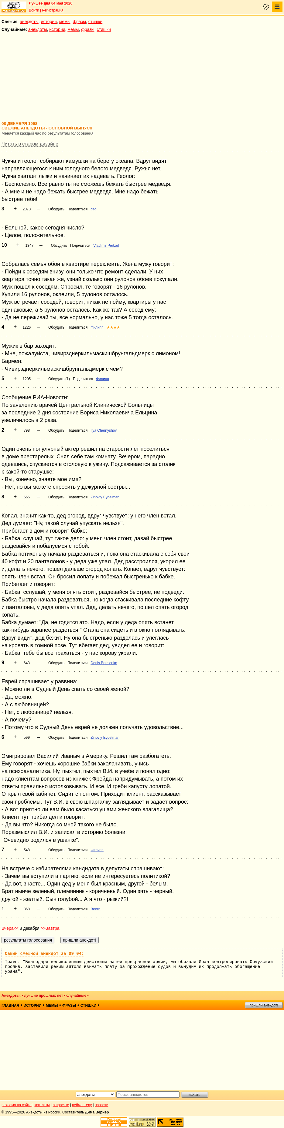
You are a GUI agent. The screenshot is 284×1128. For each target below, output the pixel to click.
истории (49, 21)
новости (101, 1105)
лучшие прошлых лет (43, 995)
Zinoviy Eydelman (105, 497)
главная (10, 1005)
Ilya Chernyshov (104, 430)
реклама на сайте (17, 1105)
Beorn (95, 909)
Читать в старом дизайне (30, 143)
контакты (42, 1105)
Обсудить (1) (59, 379)
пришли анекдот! (263, 1005)
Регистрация (52, 10)
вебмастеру (82, 1105)
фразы (79, 21)
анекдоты (29, 21)
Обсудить (56, 209)
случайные (76, 995)
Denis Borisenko (104, 663)
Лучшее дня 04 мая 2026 (50, 3)
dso (93, 209)
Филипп (97, 327)
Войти (34, 10)
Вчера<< (10, 928)
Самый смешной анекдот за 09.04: (44, 953)
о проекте (61, 1105)
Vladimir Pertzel (106, 245)
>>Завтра (50, 928)
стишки (95, 21)
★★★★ (113, 327)
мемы (64, 21)
